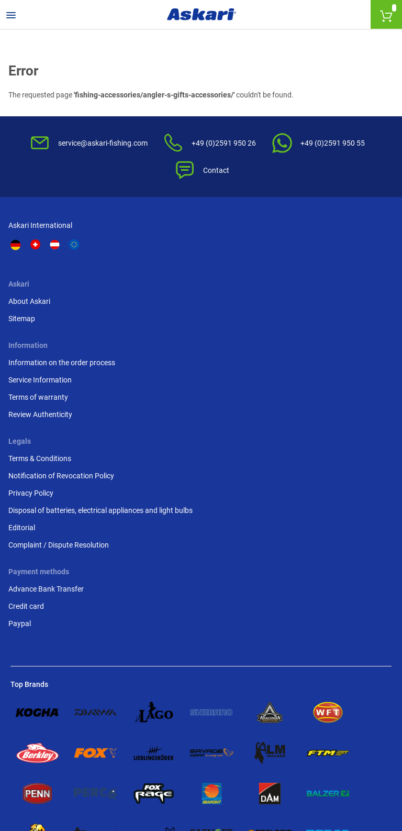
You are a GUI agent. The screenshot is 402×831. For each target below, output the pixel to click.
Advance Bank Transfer (48, 425)
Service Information (239, 282)
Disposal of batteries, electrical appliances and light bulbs (345, 328)
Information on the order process (247, 259)
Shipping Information (126, 774)
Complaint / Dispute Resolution (338, 379)
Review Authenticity (239, 317)
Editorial (319, 356)
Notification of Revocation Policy (348, 277)
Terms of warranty (237, 300)
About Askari (130, 254)
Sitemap (122, 271)
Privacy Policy (328, 300)
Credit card (28, 443)
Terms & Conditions (337, 254)
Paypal (21, 460)
